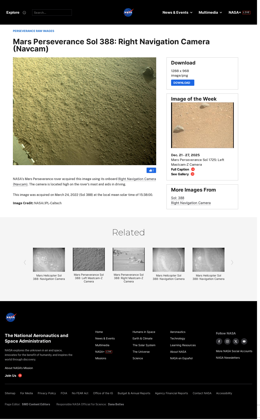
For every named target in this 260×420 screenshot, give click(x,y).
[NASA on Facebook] (219, 341)
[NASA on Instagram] (227, 341)
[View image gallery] (183, 174)
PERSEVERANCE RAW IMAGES (33, 31)
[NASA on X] (236, 341)
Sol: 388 (177, 198)
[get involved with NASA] (13, 375)
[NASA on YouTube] (244, 341)
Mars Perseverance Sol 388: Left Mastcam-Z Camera (89, 278)
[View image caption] (183, 169)
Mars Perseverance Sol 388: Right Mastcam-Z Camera (128, 278)
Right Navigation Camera (191, 203)
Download (182, 82)
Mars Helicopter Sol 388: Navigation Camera (49, 277)
